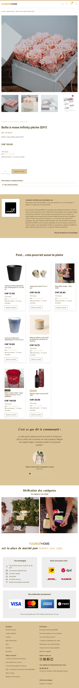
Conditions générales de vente (50, 640)
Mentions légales (45, 651)
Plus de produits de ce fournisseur (66, 233)
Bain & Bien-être (11, 640)
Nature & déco (11, 11)
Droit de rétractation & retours (16, 666)
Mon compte (10, 673)
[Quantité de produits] (5, 171)
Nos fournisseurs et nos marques (51, 633)
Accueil (3, 11)
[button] (30, 473)
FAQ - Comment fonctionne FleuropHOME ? (20, 669)
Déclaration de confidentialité (50, 644)
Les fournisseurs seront (47, 637)
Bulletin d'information (13, 677)
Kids (7, 644)
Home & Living (11, 630)
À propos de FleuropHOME (49, 630)
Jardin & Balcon (11, 633)
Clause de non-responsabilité (49, 648)
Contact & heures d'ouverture (16, 659)
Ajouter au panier (19, 171)
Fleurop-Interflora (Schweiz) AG (14, 122)
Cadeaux (9, 648)
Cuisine (8, 637)
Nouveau (9, 651)
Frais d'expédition (9, 154)
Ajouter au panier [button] (11, 307)
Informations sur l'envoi (14, 662)
